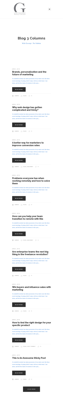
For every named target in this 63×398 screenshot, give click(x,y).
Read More (19, 89)
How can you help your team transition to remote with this (27, 217)
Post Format (31, 346)
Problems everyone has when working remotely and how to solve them (31, 181)
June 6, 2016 (16, 69)
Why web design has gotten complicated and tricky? (27, 108)
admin (17, 95)
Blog (25, 95)
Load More (31, 389)
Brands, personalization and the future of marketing (29, 73)
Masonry (30, 166)
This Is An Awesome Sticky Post (29, 358)
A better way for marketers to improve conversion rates (28, 144)
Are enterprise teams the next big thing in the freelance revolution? (30, 253)
